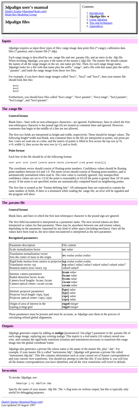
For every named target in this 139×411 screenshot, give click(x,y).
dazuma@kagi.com (34, 11)
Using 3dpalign (98, 19)
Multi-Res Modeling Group (21, 14)
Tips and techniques (100, 22)
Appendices (96, 26)
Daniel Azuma (13, 11)
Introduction (96, 13)
